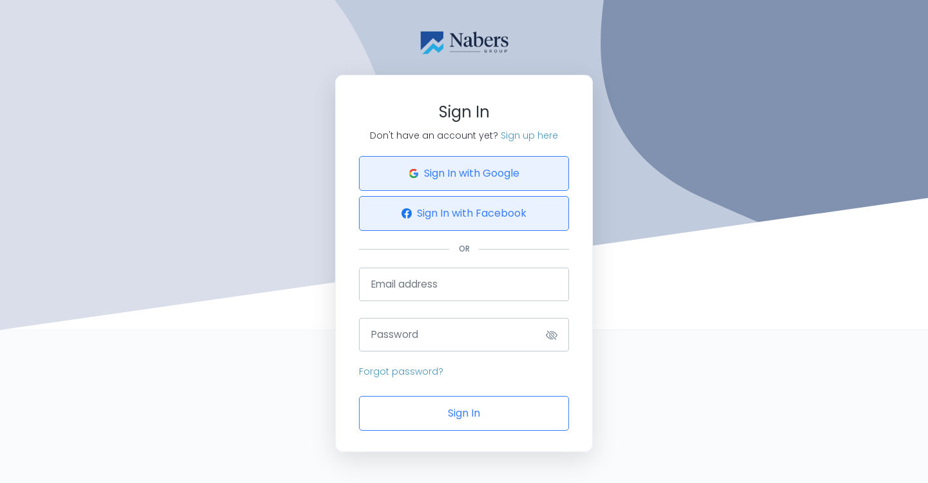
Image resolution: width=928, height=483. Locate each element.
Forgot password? (401, 371)
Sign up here (529, 135)
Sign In (464, 413)
